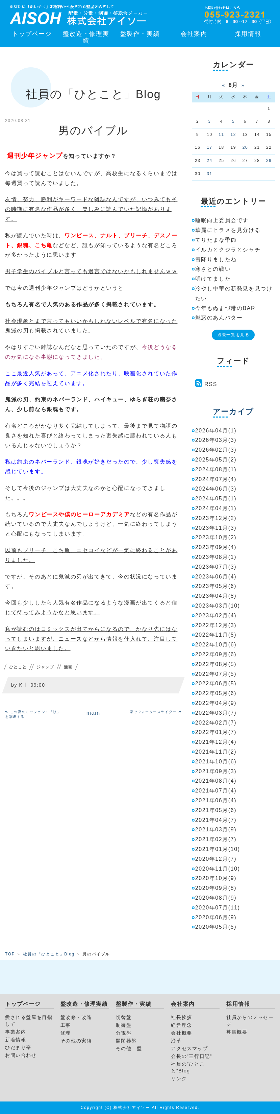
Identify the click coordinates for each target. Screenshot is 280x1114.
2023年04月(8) (216, 596)
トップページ (32, 33)
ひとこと (18, 667)
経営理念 (181, 1025)
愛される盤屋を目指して (28, 1021)
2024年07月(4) (216, 479)
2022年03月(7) (216, 713)
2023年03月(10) (217, 606)
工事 (65, 1025)
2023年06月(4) (216, 576)
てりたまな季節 (216, 240)
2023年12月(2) (216, 518)
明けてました (213, 279)
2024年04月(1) (216, 508)
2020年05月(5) (216, 927)
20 (245, 147)
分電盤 (124, 1033)
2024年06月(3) (216, 489)
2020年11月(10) (217, 869)
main (93, 713)
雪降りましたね (216, 259)
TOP (10, 954)
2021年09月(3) (216, 771)
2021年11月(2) (216, 752)
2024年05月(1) (216, 498)
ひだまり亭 (18, 1047)
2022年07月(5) (216, 674)
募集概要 (236, 1032)
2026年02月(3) (216, 450)
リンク (179, 1078)
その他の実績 (76, 1040)
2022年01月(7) (216, 732)
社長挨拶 (181, 1017)
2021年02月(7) (216, 839)
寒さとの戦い (213, 269)
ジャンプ (45, 667)
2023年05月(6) (216, 586)
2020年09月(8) (216, 888)
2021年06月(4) (216, 800)
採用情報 (248, 33)
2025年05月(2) (216, 460)
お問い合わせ (21, 1055)
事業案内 (15, 1032)
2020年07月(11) (217, 907)
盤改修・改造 (76, 1017)
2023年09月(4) (216, 547)
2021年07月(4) (216, 790)
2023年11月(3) (216, 528)
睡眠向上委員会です (222, 220)
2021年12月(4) (216, 742)
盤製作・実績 (140, 33)
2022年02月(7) (216, 723)
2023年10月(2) (216, 537)
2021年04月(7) (216, 820)
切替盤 (124, 1017)
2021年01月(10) (217, 849)
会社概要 (181, 1033)
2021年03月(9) (216, 829)
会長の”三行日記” (191, 1056)
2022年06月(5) (216, 683)
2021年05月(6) (216, 810)
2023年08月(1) (216, 557)
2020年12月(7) (216, 859)
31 (209, 173)
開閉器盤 (126, 1040)
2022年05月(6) (216, 693)
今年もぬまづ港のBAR (225, 308)
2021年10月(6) (216, 761)
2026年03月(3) (216, 440)
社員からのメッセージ (250, 1021)
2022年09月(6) (216, 654)
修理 (65, 1033)
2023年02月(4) (216, 615)
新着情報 (15, 1039)
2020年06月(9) (216, 917)
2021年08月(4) (216, 781)
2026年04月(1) (216, 430)
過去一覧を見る (233, 334)
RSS (210, 384)
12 (233, 134)
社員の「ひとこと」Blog (49, 954)
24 (209, 160)
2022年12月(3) (216, 625)
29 (269, 160)
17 (209, 147)
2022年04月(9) (216, 703)
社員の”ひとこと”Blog (188, 1067)
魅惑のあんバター (219, 318)
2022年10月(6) (216, 644)
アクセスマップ (189, 1048)
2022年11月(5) (216, 635)
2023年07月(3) (216, 567)
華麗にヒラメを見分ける (228, 230)
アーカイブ (233, 411)
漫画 (68, 667)
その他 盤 (129, 1048)
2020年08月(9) (216, 898)
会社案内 (194, 33)
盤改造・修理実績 (86, 37)
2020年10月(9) (216, 878)
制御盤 (124, 1025)
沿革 (176, 1040)
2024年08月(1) (216, 469)
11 (221, 134)
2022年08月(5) (216, 664)
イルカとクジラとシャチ (228, 250)
